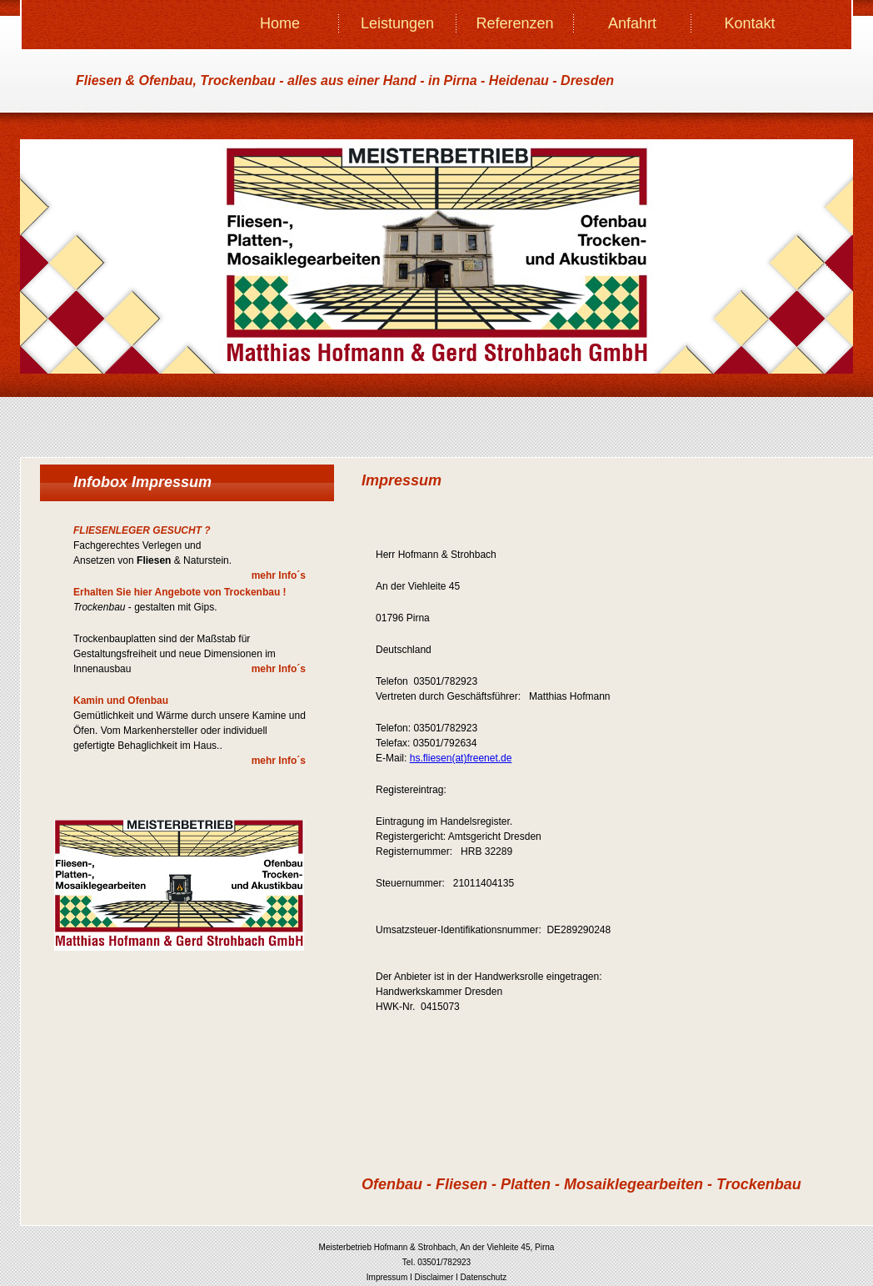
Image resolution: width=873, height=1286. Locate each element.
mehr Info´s (279, 575)
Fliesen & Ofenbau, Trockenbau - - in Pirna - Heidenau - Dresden (345, 80)
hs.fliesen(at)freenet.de (461, 758)
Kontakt (749, 23)
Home (280, 23)
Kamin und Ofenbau (120, 700)
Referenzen (514, 23)
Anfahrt (632, 23)
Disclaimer (434, 1277)
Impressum (387, 1277)
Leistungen (397, 23)
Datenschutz (484, 1277)
